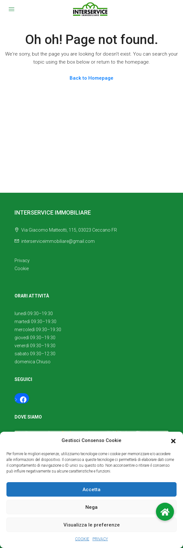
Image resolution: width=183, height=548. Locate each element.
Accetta (91, 489)
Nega (91, 507)
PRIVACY (100, 539)
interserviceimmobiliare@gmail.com (58, 241)
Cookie (21, 268)
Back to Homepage (91, 78)
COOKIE (82, 539)
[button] (173, 441)
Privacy (22, 260)
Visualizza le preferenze (91, 525)
